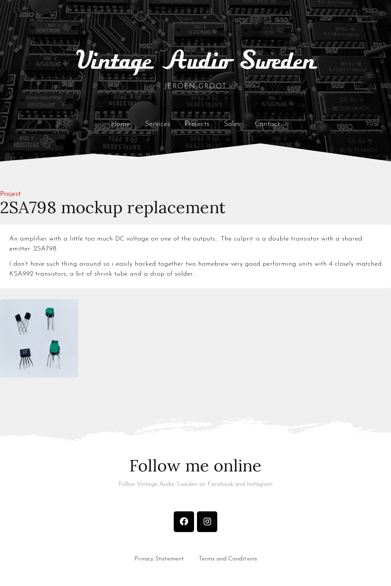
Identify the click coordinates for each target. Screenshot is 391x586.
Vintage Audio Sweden (195, 62)
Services (157, 124)
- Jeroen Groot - (196, 86)
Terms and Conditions (228, 559)
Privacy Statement (159, 559)
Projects (197, 124)
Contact (267, 124)
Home (120, 124)
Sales (232, 124)
